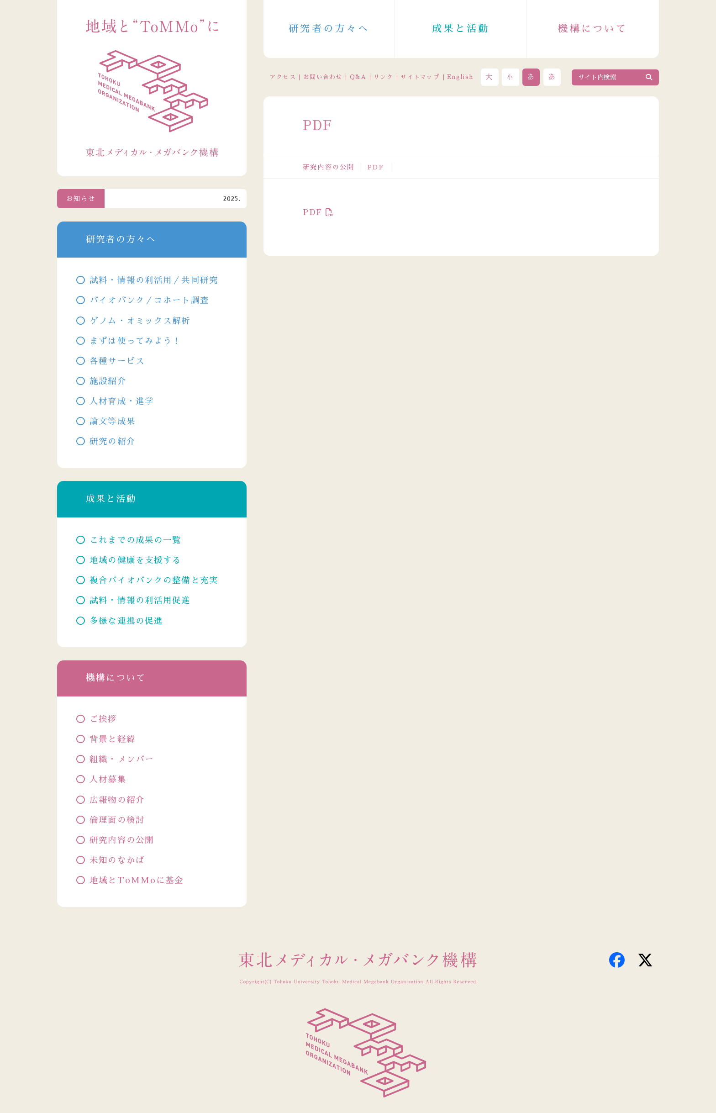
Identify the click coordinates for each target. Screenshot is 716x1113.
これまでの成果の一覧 (135, 540)
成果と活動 (461, 29)
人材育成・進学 (122, 401)
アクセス (283, 77)
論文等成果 (113, 421)
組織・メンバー (122, 759)
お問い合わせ (322, 77)
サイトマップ (420, 77)
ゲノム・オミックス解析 (140, 321)
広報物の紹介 (117, 800)
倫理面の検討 (117, 820)
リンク (383, 77)
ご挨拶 (103, 719)
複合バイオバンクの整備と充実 (154, 580)
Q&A (358, 77)
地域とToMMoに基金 (137, 880)
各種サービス (117, 361)
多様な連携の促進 (126, 621)
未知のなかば (117, 860)
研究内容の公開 (328, 167)
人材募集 (108, 779)
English (460, 77)
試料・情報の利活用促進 (140, 600)
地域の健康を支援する (135, 560)
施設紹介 (108, 381)
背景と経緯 (113, 739)
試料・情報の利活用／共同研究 (154, 280)
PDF (312, 212)
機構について (592, 29)
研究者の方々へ (329, 29)
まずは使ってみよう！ (135, 341)
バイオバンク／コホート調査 (149, 300)
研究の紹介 (113, 442)
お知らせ (81, 198)
